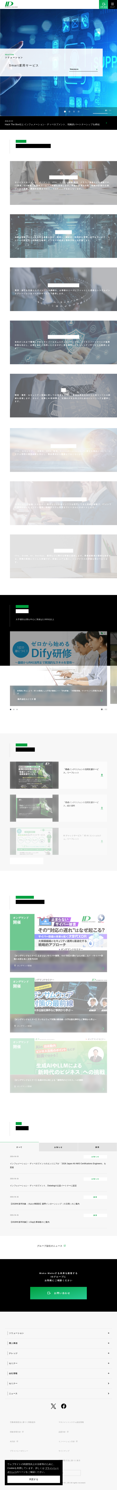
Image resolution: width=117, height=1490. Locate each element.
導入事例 (13, 1343)
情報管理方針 (17, 1432)
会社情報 (13, 1373)
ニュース (13, 1393)
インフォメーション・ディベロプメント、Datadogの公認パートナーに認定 (43, 1186)
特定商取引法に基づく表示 (69, 1460)
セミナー (13, 1363)
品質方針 (64, 1432)
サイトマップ (64, 1451)
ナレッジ (13, 1353)
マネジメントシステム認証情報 (71, 1422)
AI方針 (14, 1441)
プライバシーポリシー (19, 1451)
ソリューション (16, 1333)
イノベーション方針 (68, 1441)
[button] (65, 111)
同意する (33, 1479)
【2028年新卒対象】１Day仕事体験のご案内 (29, 1222)
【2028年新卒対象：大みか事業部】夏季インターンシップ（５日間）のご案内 (44, 1204)
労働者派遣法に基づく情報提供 (22, 1422)
